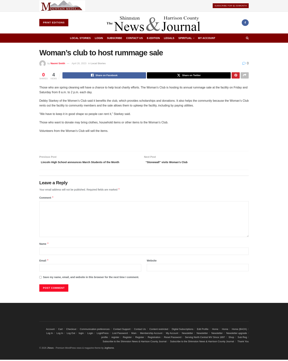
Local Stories (80, 38)
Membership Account (151, 334)
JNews (50, 349)
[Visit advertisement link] (62, 6)
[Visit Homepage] (155, 23)
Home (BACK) (239, 330)
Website (151, 261)
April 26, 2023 (79, 63)
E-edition (153, 38)
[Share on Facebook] (104, 75)
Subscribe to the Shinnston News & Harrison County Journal (135, 342)
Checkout (71, 330)
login (81, 334)
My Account (206, 38)
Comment (46, 199)
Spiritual (185, 38)
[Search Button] (247, 38)
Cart (60, 330)
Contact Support (121, 330)
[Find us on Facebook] (245, 22)
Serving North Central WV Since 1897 (205, 338)
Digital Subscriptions (182, 330)
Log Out (71, 334)
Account (50, 330)
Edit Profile (202, 330)
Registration (154, 338)
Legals (169, 38)
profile (104, 338)
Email (44, 262)
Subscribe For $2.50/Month (231, 6)
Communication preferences (95, 330)
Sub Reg (242, 338)
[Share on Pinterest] (236, 75)
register (115, 338)
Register (127, 338)
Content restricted (158, 330)
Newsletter (187, 334)
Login (99, 38)
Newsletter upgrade (236, 334)
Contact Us (134, 38)
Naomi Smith (58, 63)
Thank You (243, 342)
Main (133, 334)
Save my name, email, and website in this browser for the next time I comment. (91, 278)
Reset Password (172, 338)
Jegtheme (109, 349)
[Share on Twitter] (189, 75)
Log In (49, 334)
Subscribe (114, 38)
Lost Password (120, 334)
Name (44, 245)
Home (215, 330)
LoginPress (103, 334)
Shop (231, 338)
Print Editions (54, 22)
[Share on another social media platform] (245, 75)
